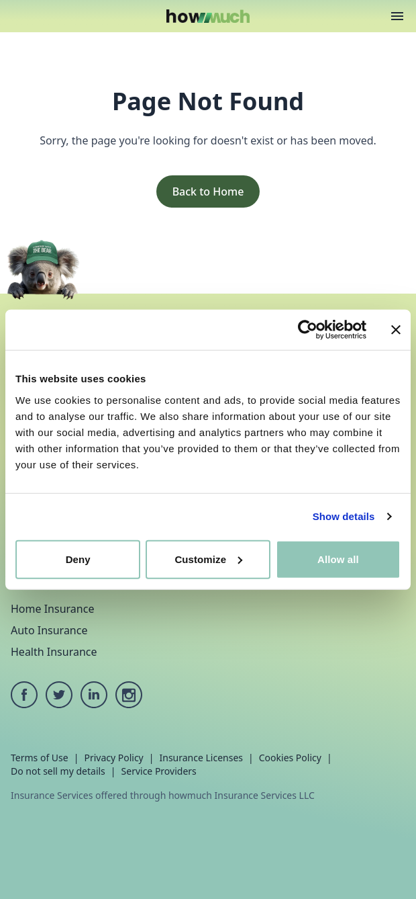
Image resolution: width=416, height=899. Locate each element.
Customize (208, 558)
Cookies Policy (290, 757)
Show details (344, 516)
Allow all (338, 558)
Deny (78, 558)
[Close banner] (396, 330)
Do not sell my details (58, 771)
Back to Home (208, 191)
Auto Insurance (49, 630)
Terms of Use (39, 757)
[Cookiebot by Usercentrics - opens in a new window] (307, 330)
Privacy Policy (113, 757)
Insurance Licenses (201, 757)
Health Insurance (54, 651)
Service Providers (159, 771)
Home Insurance (52, 608)
